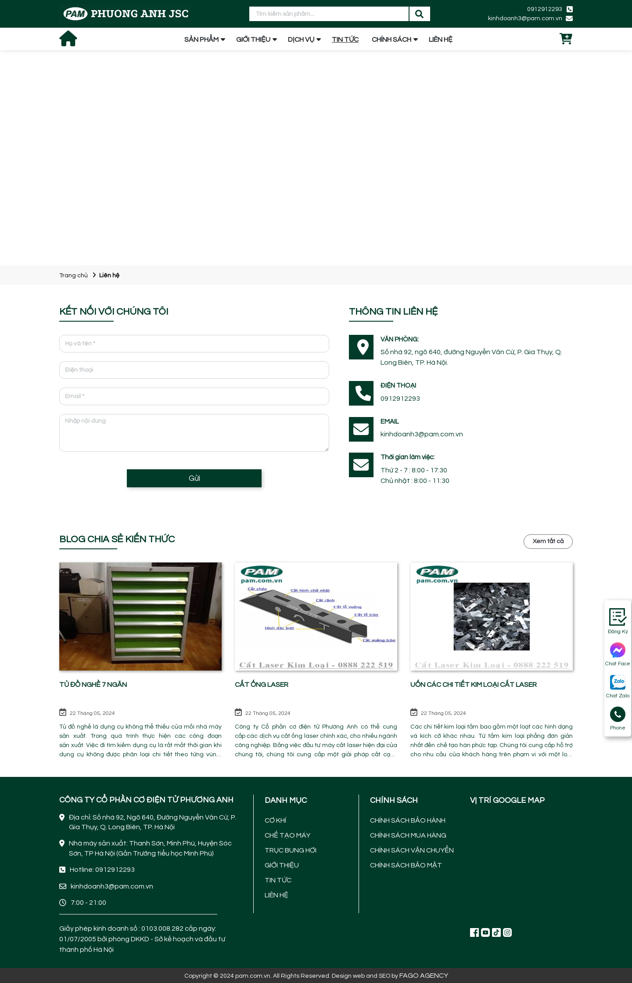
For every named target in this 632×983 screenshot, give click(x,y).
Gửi (194, 478)
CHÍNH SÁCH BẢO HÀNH (407, 820)
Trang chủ (73, 275)
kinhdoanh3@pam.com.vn (525, 18)
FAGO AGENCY (423, 975)
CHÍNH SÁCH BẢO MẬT (406, 865)
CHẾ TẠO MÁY (287, 835)
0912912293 (544, 9)
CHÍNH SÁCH (391, 39)
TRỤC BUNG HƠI (290, 850)
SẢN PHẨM (201, 39)
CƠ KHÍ (275, 820)
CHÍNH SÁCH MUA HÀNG (408, 835)
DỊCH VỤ (301, 39)
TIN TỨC (345, 39)
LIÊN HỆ (440, 39)
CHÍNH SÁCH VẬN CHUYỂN (412, 850)
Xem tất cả (548, 541)
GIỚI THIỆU (253, 39)
